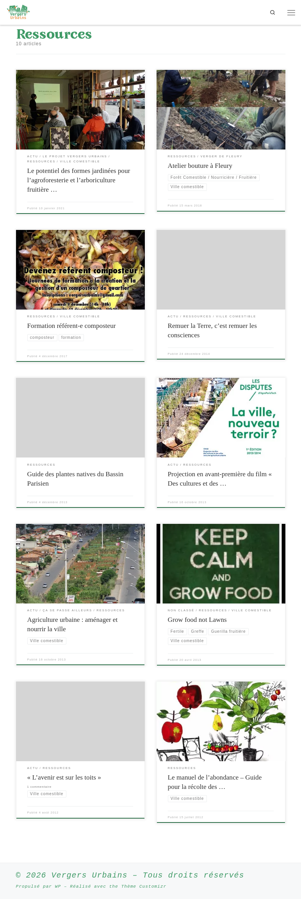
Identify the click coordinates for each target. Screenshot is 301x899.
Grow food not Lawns (197, 619)
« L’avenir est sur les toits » (64, 777)
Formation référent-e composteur (71, 325)
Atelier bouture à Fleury (200, 165)
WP (58, 886)
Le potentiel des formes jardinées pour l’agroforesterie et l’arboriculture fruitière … (78, 180)
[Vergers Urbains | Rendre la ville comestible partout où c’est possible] (18, 11)
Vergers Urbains (90, 875)
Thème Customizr (143, 886)
